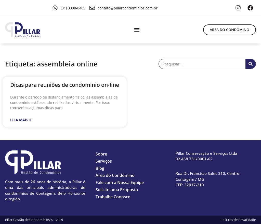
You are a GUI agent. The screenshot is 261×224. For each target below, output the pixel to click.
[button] (137, 29)
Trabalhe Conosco (113, 197)
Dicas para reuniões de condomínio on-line (64, 84)
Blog (100, 168)
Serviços (104, 161)
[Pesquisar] (250, 64)
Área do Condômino (115, 175)
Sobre (101, 154)
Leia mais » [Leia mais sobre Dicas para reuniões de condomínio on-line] (21, 119)
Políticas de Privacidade (238, 219)
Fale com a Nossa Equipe (120, 182)
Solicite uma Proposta (117, 189)
